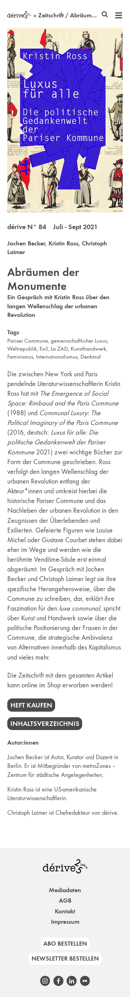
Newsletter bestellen (65, 958)
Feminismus (20, 356)
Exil (44, 348)
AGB (65, 900)
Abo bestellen (65, 943)
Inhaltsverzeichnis (44, 723)
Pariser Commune (27, 340)
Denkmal (90, 356)
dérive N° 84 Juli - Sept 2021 (52, 227)
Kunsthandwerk (88, 348)
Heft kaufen (31, 705)
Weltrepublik (22, 348)
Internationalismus (57, 356)
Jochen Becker (26, 243)
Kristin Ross (63, 243)
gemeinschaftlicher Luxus (79, 340)
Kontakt (65, 911)
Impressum (65, 921)
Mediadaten (65, 890)
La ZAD (59, 348)
